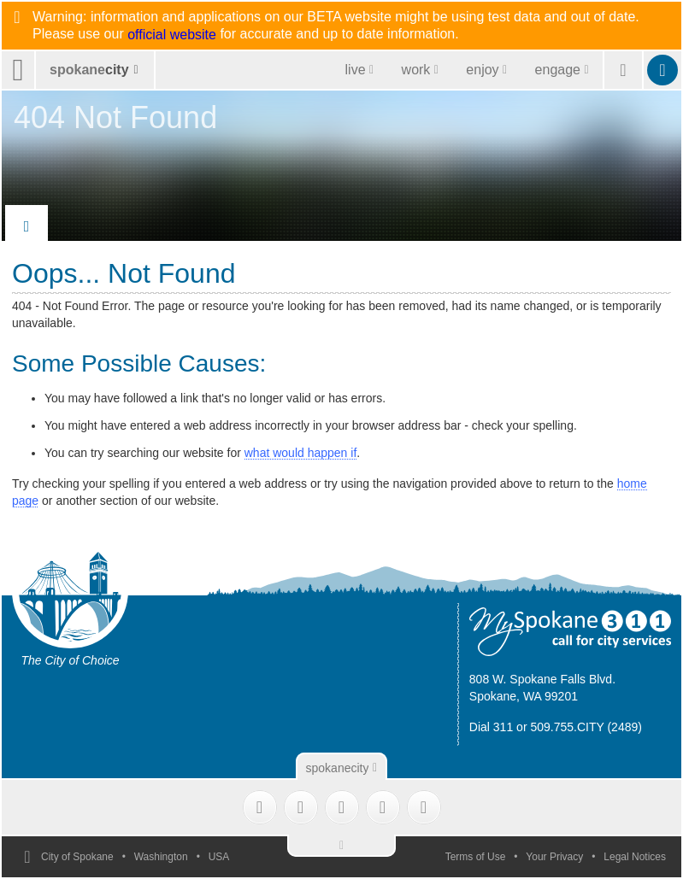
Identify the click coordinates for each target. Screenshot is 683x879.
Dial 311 (491, 727)
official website (171, 35)
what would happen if (300, 453)
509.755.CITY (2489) (586, 727)
